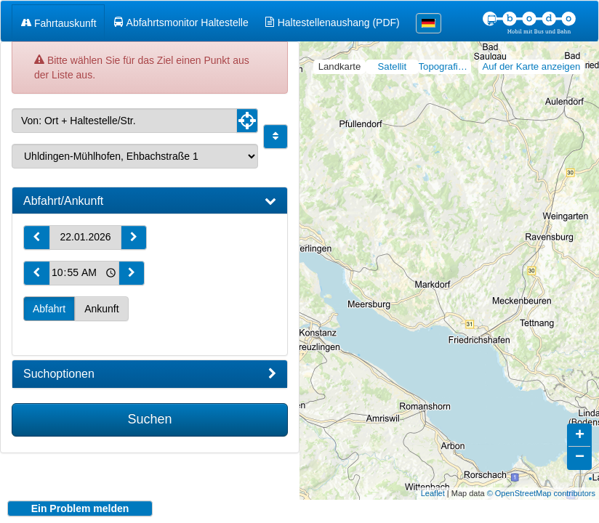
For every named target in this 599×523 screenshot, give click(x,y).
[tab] (149, 201)
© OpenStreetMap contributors (541, 482)
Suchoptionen (149, 374)
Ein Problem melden (80, 508)
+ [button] (579, 425)
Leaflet (433, 482)
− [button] (579, 447)
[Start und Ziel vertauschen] (275, 136)
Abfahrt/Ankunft (149, 201)
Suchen (149, 419)
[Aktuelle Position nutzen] (247, 120)
